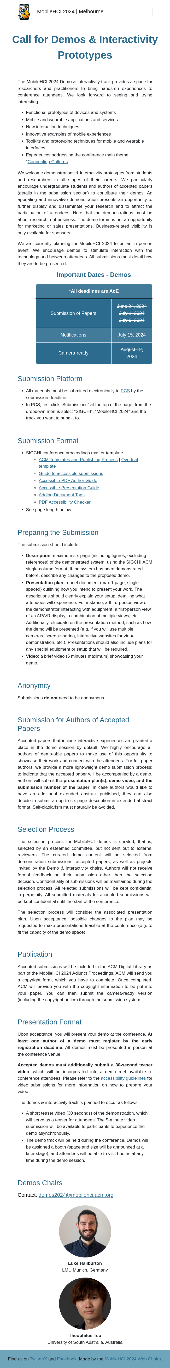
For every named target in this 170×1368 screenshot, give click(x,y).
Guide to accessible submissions (71, 473)
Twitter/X (38, 1359)
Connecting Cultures (48, 161)
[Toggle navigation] (145, 12)
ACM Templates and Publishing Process (78, 459)
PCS (125, 390)
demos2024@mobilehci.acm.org (76, 1195)
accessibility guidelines (123, 1078)
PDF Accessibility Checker (65, 502)
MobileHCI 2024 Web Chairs (133, 1359)
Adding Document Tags (62, 494)
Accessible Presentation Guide (69, 487)
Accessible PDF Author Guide (68, 480)
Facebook (67, 1359)
